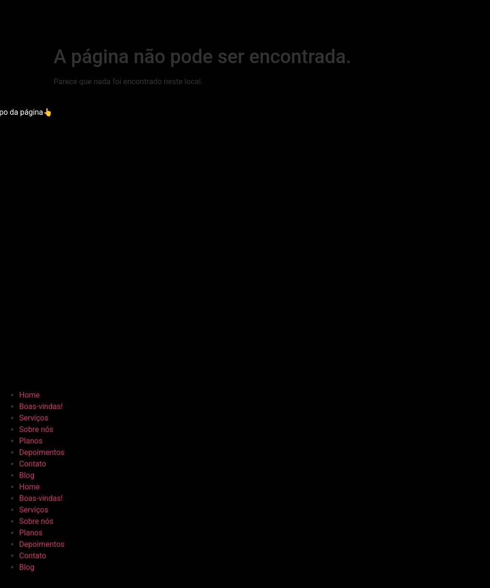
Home (29, 394)
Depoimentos (42, 452)
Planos (31, 440)
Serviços (33, 417)
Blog (26, 475)
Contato (32, 463)
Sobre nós (36, 429)
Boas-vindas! (41, 406)
